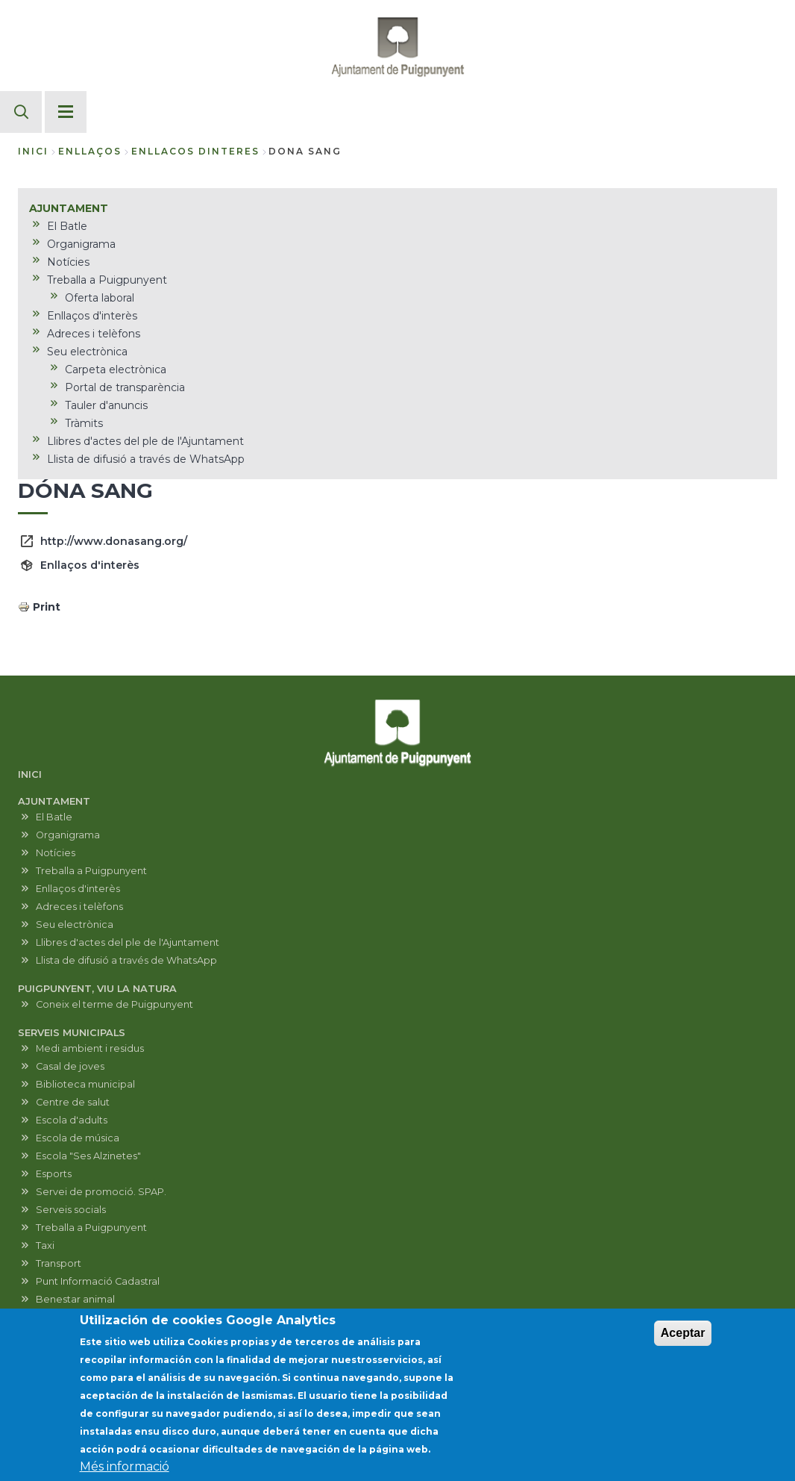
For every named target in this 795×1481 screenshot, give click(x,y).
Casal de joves (70, 1066)
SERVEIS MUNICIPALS (71, 1032)
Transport (58, 1263)
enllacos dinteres (195, 151)
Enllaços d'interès (89, 565)
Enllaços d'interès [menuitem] (92, 315)
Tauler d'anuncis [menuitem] (106, 405)
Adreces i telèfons (79, 906)
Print (46, 607)
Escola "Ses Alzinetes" (88, 1156)
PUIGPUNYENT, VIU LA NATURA (97, 988)
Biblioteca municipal (85, 1084)
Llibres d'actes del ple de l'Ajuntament (127, 942)
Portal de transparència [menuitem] (125, 387)
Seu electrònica (74, 924)
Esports (54, 1173)
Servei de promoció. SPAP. (101, 1191)
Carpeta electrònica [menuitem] (115, 369)
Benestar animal (75, 1299)
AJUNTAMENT (54, 801)
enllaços (90, 151)
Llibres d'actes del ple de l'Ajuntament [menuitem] (145, 441)
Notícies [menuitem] (68, 262)
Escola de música (77, 1138)
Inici (33, 151)
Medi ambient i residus (90, 1048)
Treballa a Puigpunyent (91, 870)
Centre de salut (73, 1102)
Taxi (45, 1245)
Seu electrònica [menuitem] (87, 351)
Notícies (55, 852)
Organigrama (68, 835)
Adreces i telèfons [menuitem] (93, 333)
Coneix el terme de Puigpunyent (114, 1004)
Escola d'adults (71, 1120)
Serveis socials (71, 1209)
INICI (30, 774)
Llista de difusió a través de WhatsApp (126, 960)
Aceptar (683, 1338)
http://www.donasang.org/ (113, 541)
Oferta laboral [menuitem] (99, 298)
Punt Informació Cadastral (98, 1281)
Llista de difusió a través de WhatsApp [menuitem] (146, 459)
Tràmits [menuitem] (84, 423)
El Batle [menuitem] (67, 226)
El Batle (54, 817)
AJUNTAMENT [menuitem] (68, 208)
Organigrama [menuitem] (81, 244)
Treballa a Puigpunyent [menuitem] (107, 280)
